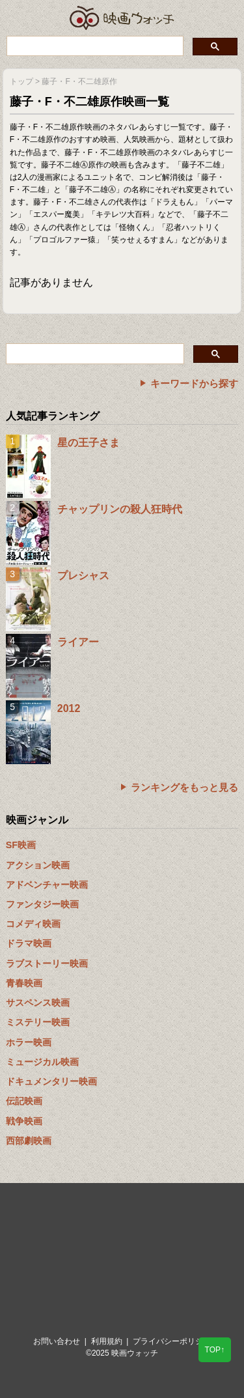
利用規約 (106, 1341)
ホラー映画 (28, 1042)
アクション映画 (38, 865)
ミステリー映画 (38, 1022)
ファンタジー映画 (42, 904)
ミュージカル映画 (42, 1062)
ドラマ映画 (28, 943)
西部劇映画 (28, 1140)
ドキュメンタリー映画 (51, 1081)
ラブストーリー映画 (47, 963)
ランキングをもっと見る (184, 787)
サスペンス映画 (38, 1002)
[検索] (93, 45)
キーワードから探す (194, 383)
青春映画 (24, 983)
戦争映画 (24, 1121)
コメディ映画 (33, 924)
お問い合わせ (56, 1341)
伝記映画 (24, 1101)
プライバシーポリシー (172, 1341)
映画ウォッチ (122, 18)
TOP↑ (214, 1349)
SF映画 (21, 845)
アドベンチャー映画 (47, 884)
